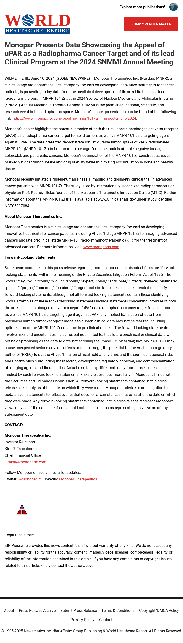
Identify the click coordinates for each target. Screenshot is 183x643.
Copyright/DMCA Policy (159, 610)
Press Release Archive (37, 610)
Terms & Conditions (118, 610)
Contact (105, 620)
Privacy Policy (82, 620)
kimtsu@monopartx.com (25, 462)
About (9, 610)
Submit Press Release (78, 610)
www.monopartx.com (101, 247)
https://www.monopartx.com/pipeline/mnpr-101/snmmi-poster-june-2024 (74, 118)
